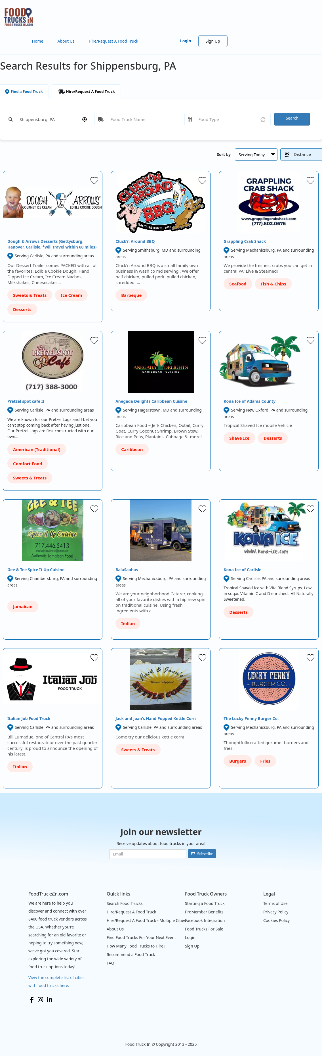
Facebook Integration (205, 920)
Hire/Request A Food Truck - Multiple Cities (146, 920)
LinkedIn (49, 1000)
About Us (65, 41)
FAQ (110, 963)
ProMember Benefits (204, 912)
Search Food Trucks (125, 903)
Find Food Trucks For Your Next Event (141, 937)
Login (185, 40)
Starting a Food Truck (205, 903)
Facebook (32, 1000)
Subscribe (205, 854)
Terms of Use (275, 903)
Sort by (224, 154)
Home (37, 41)
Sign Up (213, 41)
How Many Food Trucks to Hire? (136, 946)
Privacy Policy (275, 912)
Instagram (40, 1000)
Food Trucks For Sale (204, 929)
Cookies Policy (276, 920)
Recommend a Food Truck (131, 954)
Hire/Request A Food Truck (113, 41)
